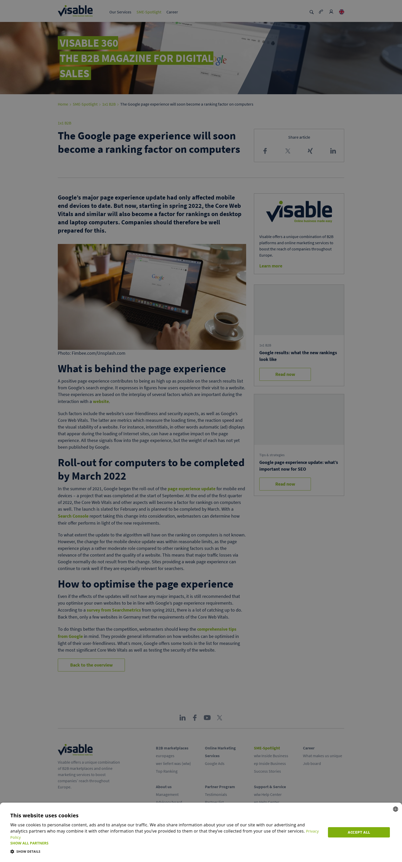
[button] (167, 843)
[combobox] (395, 815)
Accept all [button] (361, 834)
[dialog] (201, 835)
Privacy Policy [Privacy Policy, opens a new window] (300, 837)
